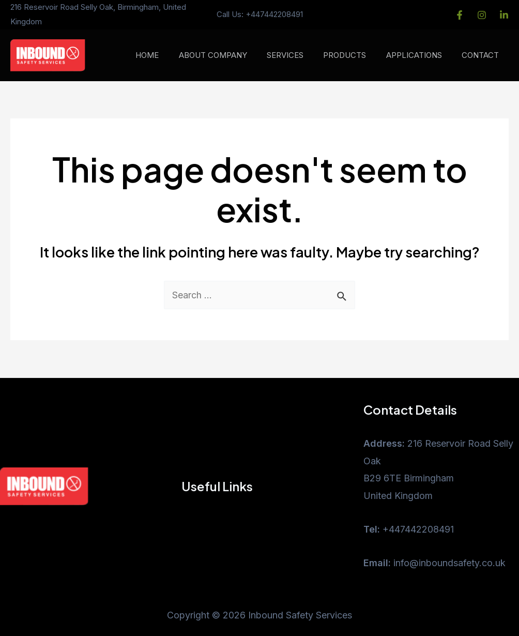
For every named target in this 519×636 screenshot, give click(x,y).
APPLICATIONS (420, 55)
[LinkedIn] (504, 15)
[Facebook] (459, 15)
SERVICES (300, 55)
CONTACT (482, 55)
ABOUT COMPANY (232, 55)
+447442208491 (274, 14)
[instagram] (481, 15)
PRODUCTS (355, 55)
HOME (170, 55)
